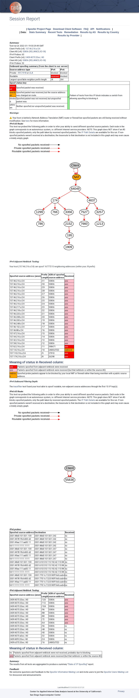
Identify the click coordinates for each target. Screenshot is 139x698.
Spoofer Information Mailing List (64, 672)
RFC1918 (22, 73)
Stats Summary (37, 32)
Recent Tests (55, 32)
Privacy (121, 691)
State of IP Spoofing (77, 664)
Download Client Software (67, 29)
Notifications (103, 29)
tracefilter (17, 386)
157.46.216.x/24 (32, 48)
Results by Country (108, 32)
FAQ (86, 29)
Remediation (71, 32)
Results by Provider (68, 35)
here (28, 121)
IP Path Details (88, 132)
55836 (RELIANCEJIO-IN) (34, 51)
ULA (31, 73)
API (92, 29)
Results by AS (88, 32)
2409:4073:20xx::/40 (34, 57)
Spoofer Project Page (39, 29)
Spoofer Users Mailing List (116, 672)
